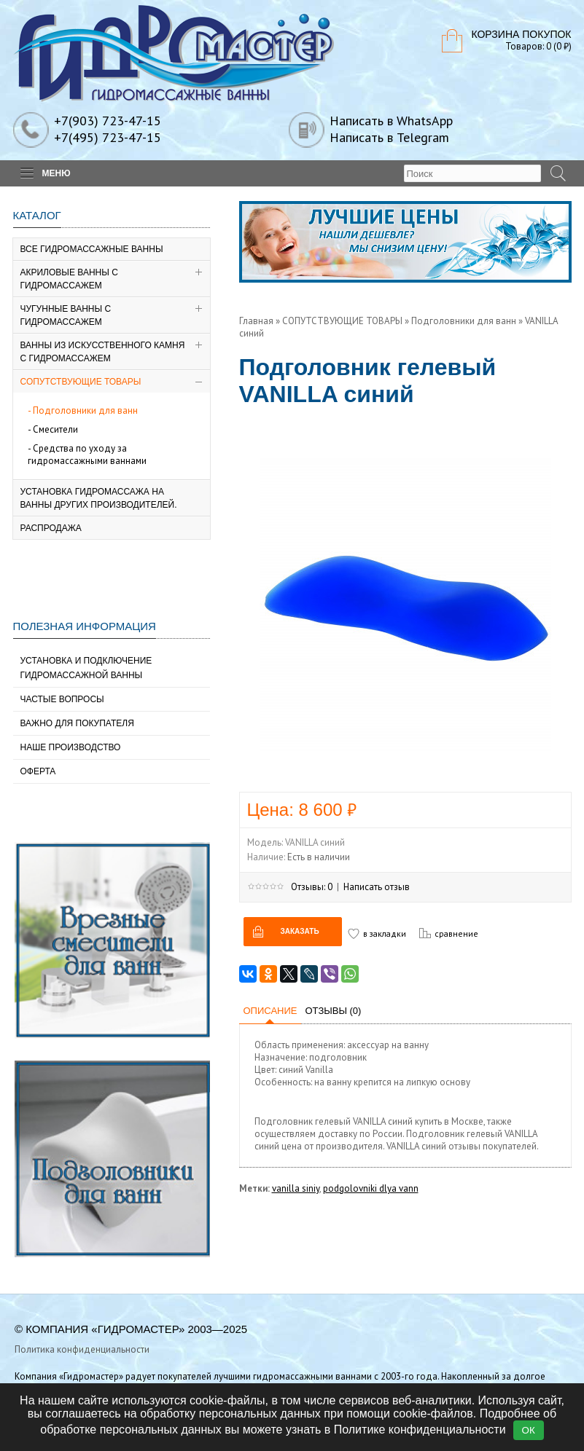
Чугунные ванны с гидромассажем (66, 315)
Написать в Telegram (389, 137)
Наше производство (70, 747)
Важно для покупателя (77, 723)
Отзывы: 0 (311, 887)
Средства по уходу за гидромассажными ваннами (87, 454)
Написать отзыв (376, 887)
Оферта (38, 771)
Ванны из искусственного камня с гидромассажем (102, 351)
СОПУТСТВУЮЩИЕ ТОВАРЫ (80, 382)
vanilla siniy (295, 1188)
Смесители (55, 429)
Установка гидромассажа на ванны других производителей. (98, 498)
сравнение (456, 933)
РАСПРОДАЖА (51, 528)
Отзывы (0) (333, 1010)
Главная (256, 321)
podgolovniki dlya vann (370, 1188)
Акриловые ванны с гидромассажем (69, 279)
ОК (528, 1430)
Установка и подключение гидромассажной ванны (86, 668)
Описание (270, 1010)
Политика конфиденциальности (82, 1349)
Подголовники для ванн (85, 410)
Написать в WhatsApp (391, 120)
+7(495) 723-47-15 (107, 137)
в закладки (384, 933)
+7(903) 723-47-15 (107, 120)
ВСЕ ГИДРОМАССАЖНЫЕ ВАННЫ (91, 249)
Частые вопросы (62, 699)
